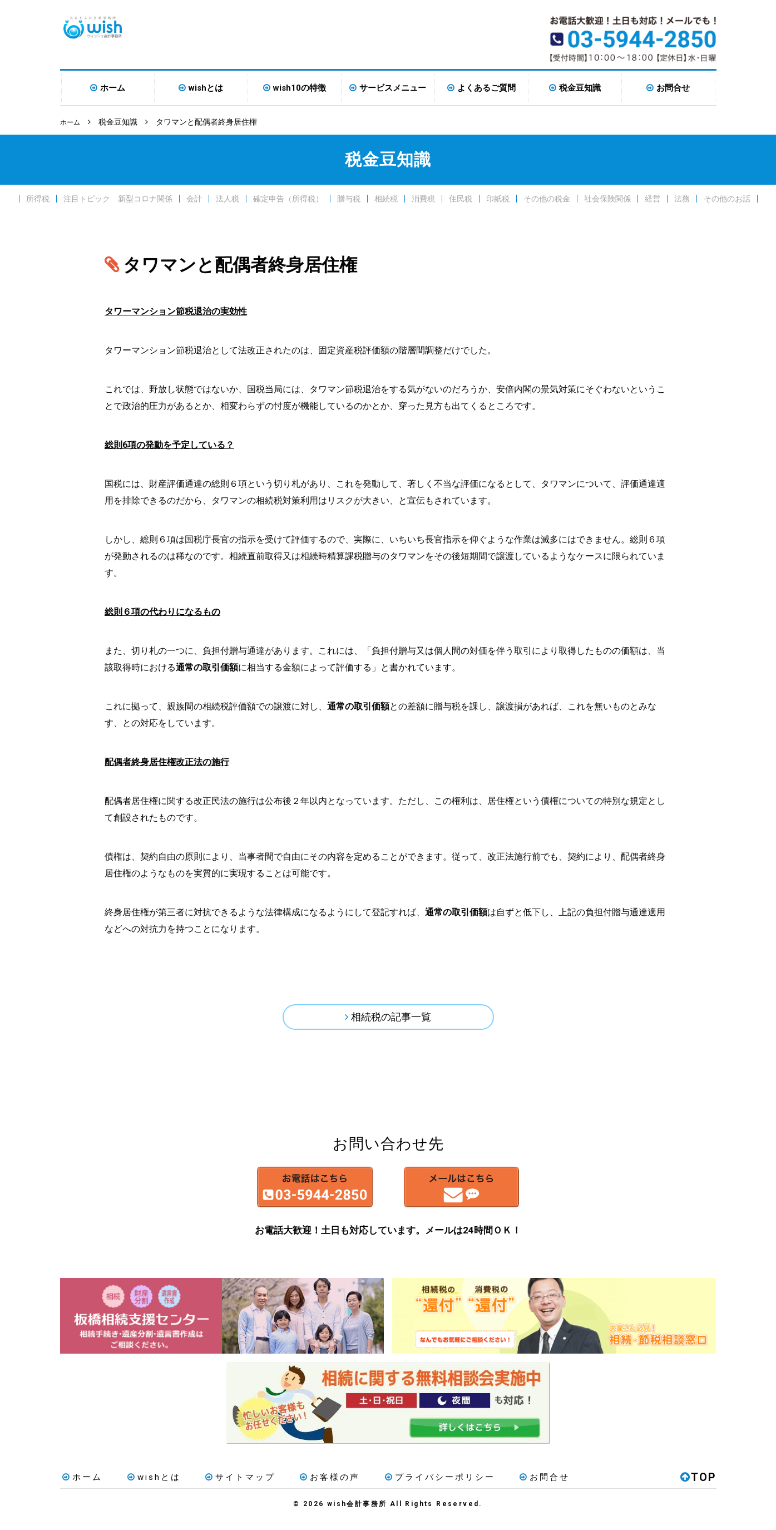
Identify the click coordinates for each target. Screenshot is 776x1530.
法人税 (227, 198)
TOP (698, 1487)
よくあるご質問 (486, 88)
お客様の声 (312, 1488)
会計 (194, 198)
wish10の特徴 (299, 88)
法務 (682, 198)
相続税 (386, 198)
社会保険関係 (607, 198)
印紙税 (498, 198)
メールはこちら (493, 1195)
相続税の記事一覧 (391, 1018)
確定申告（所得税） (288, 198)
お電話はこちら (284, 1195)
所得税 (38, 198)
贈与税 (348, 198)
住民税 (460, 198)
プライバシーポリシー (417, 1488)
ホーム (112, 88)
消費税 (423, 198)
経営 (652, 198)
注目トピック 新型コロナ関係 (117, 198)
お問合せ (673, 88)
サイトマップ (227, 1488)
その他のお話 (727, 198)
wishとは (206, 88)
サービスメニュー (392, 88)
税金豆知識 (580, 88)
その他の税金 (546, 198)
